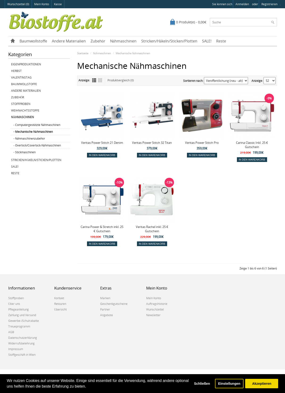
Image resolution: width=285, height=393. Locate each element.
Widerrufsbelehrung (21, 343)
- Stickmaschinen (24, 152)
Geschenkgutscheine (114, 304)
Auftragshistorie (156, 304)
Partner (105, 309)
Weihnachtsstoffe (25, 110)
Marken (105, 298)
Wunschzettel (155, 309)
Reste (221, 41)
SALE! (206, 41)
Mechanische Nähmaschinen (133, 53)
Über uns (14, 304)
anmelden (242, 4)
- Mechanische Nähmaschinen (33, 132)
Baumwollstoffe (33, 41)
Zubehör (98, 41)
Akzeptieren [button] (261, 383)
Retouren (60, 304)
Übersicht (60, 309)
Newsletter (153, 315)
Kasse (58, 4)
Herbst (16, 71)
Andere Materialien (69, 41)
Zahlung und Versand (22, 315)
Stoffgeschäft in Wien (22, 355)
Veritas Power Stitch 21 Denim (102, 143)
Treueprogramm (19, 326)
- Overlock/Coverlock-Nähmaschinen (37, 145)
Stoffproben (20, 104)
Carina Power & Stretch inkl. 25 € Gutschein (102, 229)
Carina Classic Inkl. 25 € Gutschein (252, 145)
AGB (11, 332)
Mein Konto (41, 4)
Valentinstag (21, 77)
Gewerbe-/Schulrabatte (23, 321)
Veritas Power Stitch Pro (202, 143)
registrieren (269, 4)
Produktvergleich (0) (120, 80)
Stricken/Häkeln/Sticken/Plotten (169, 41)
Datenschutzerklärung (22, 338)
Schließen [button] (202, 383)
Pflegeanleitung (18, 309)
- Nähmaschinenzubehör (29, 139)
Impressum (15, 349)
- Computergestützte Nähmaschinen (36, 125)
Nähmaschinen (123, 41)
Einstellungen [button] (229, 383)
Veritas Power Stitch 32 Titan (152, 143)
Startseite (82, 53)
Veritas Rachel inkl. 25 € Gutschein (152, 229)
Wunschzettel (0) (18, 4)
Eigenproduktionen (26, 64)
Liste (94, 80)
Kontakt (59, 298)
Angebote (106, 315)
